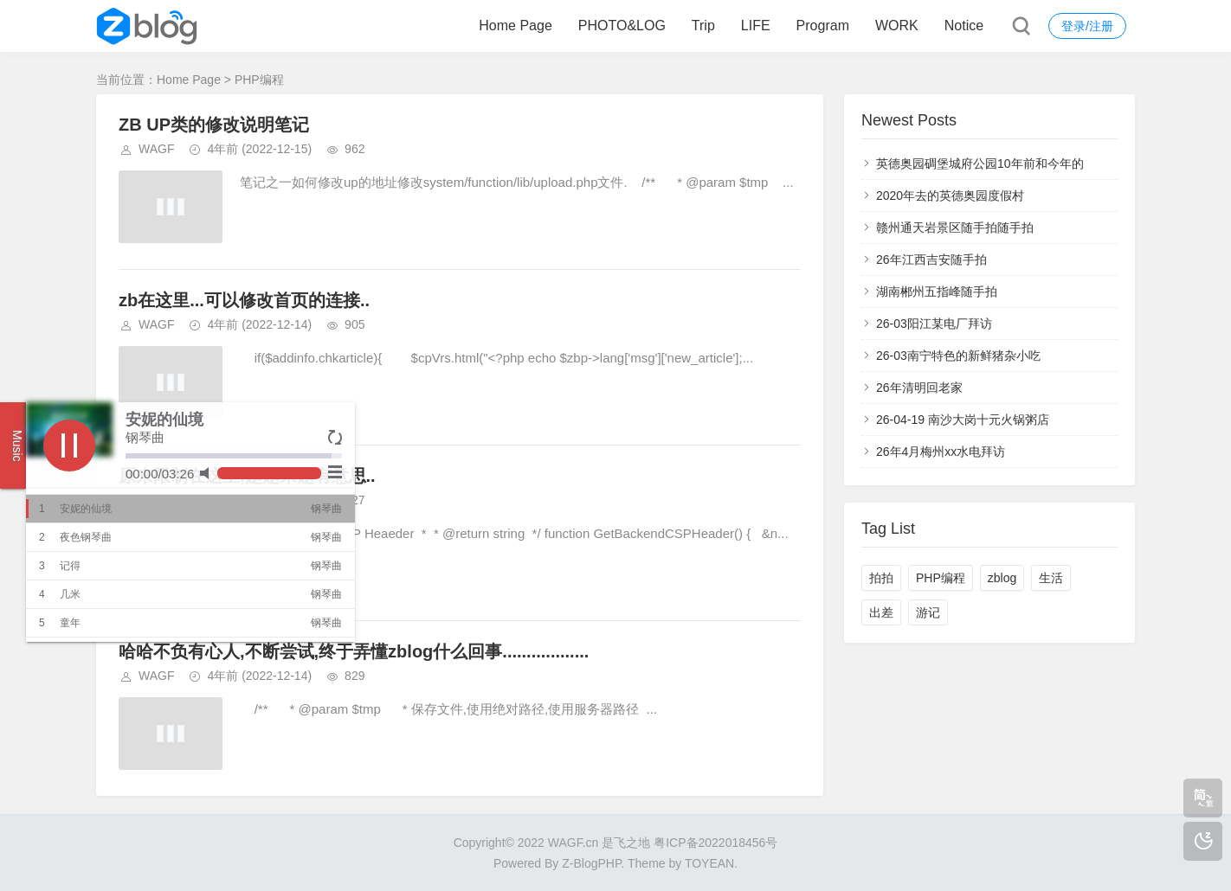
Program (822, 25)
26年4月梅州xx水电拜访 (940, 451)
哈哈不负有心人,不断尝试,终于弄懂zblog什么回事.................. (354, 651)
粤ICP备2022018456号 (715, 842)
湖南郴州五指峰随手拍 (936, 291)
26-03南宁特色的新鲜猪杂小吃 (958, 355)
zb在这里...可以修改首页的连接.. (244, 300)
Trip (703, 25)
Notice (963, 25)
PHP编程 (940, 578)
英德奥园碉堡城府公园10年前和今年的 (980, 163)
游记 (928, 612)
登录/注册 (1087, 26)
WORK (896, 25)
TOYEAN (709, 863)
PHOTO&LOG (622, 25)
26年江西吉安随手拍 (931, 259)
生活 (1051, 578)
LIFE (755, 25)
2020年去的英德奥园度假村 (950, 195)
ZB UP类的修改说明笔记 (214, 124)
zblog (1002, 578)
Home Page (515, 25)
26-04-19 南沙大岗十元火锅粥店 (962, 419)
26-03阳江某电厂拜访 (934, 323)
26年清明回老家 (919, 387)
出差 (881, 612)
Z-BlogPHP (591, 863)
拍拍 (881, 578)
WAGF (156, 149)
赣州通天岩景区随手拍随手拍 (955, 227)
